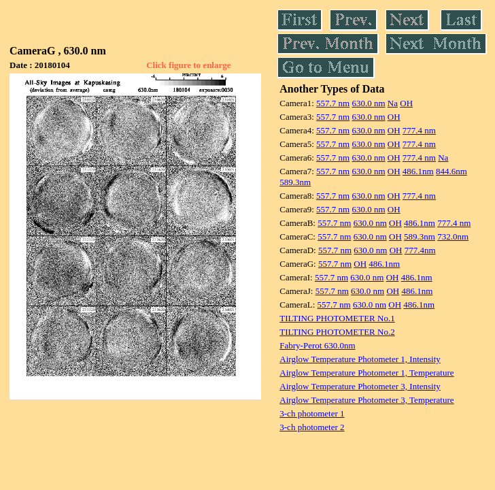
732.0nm (452, 236)
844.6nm (451, 171)
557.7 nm (332, 103)
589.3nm (295, 182)
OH (406, 103)
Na (393, 103)
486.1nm (418, 171)
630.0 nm (368, 103)
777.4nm (420, 250)
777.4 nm (419, 130)
